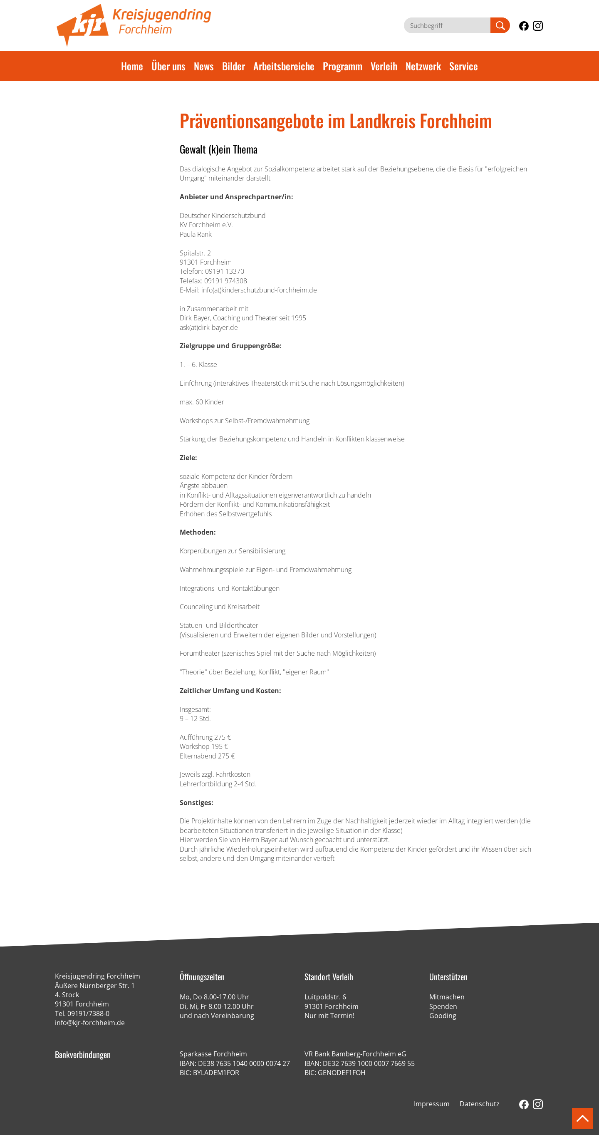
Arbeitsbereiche (283, 65)
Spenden (443, 1006)
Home (132, 65)
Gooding (442, 1015)
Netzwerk (423, 65)
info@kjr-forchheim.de (90, 1022)
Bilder (233, 65)
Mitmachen (447, 996)
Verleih (384, 65)
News (204, 65)
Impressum (432, 1103)
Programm (342, 65)
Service (463, 65)
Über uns (168, 65)
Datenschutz (480, 1103)
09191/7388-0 (88, 1013)
